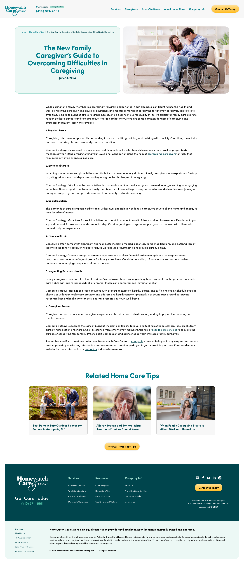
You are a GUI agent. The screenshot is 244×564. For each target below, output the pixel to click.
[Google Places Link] (197, 478)
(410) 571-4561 (47, 11)
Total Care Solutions (77, 491)
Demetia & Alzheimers (78, 501)
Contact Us (130, 501)
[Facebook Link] (203, 478)
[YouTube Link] (208, 478)
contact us (91, 349)
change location (57, 7)
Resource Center (102, 496)
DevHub (30, 551)
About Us (129, 485)
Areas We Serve (151, 9)
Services (115, 9)
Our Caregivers (102, 485)
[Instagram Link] (219, 478)
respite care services (164, 329)
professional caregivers (162, 154)
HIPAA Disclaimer (23, 537)
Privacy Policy (21, 542)
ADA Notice (20, 533)
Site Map (19, 528)
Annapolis (137, 341)
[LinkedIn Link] (214, 478)
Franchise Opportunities (136, 491)
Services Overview (76, 485)
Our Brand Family (133, 496)
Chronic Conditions (77, 496)
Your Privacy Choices (24, 546)
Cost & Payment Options (106, 501)
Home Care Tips (36, 32)
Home (23, 32)
